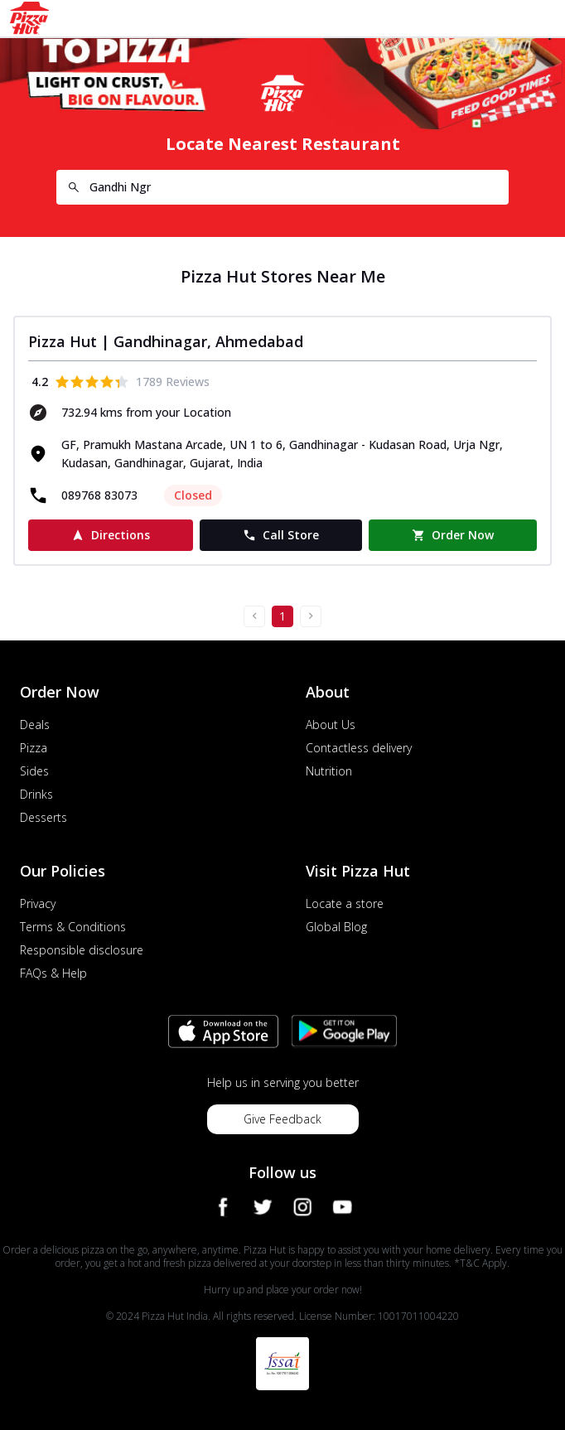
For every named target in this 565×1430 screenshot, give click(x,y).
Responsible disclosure (81, 950)
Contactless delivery (359, 748)
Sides (34, 771)
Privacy (38, 903)
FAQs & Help (53, 973)
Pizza (33, 748)
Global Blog (336, 927)
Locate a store (345, 903)
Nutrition (329, 771)
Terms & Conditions (73, 927)
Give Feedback (282, 1119)
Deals (35, 724)
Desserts (43, 817)
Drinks (36, 794)
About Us (330, 724)
